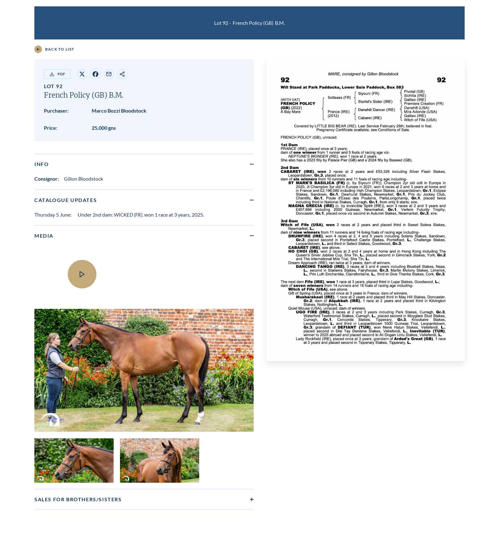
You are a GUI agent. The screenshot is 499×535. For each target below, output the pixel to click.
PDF (57, 74)
